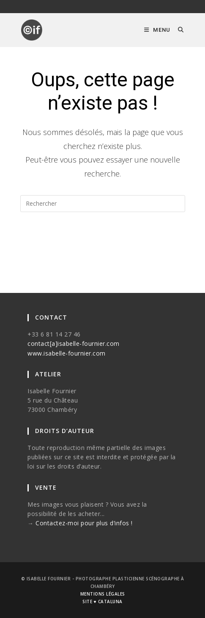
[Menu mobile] (158, 30)
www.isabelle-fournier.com (66, 353)
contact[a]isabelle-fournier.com (73, 343)
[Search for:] (178, 30)
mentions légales (102, 594)
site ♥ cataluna (102, 601)
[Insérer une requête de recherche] (102, 203)
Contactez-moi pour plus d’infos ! (84, 523)
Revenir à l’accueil (102, 246)
